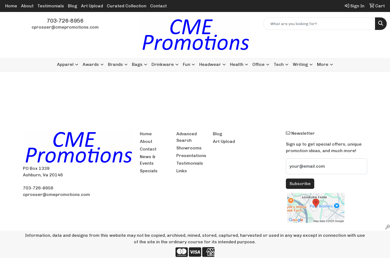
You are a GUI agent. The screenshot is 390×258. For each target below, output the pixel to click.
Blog (72, 5)
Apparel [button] (65, 64)
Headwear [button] (210, 64)
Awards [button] (91, 64)
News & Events (147, 160)
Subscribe (300, 183)
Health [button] (236, 64)
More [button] (322, 64)
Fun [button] (186, 64)
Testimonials (50, 5)
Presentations (191, 155)
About (27, 5)
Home (11, 5)
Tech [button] (279, 64)
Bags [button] (137, 64)
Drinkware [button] (163, 64)
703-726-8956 (65, 20)
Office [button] (258, 64)
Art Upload (92, 5)
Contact (158, 5)
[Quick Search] (319, 23)
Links (181, 170)
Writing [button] (300, 64)
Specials (149, 170)
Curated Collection (126, 5)
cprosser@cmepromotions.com (65, 27)
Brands (115, 64)
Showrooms (189, 147)
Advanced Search (186, 137)
